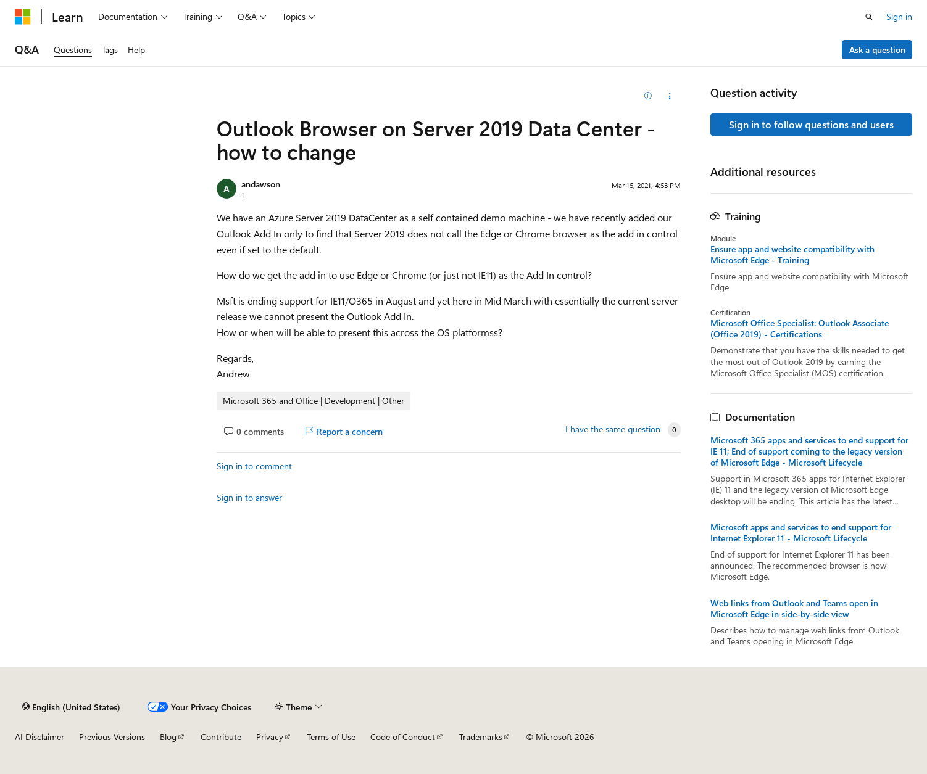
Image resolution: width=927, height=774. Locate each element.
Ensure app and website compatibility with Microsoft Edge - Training (792, 255)
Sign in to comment (254, 466)
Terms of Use (331, 737)
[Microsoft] (23, 17)
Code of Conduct (402, 737)
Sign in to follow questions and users (811, 124)
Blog (168, 737)
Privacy (269, 737)
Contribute (221, 737)
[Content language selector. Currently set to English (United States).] (71, 707)
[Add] (648, 96)
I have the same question (612, 429)
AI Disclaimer (39, 737)
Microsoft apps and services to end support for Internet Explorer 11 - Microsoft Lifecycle (800, 533)
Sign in (899, 16)
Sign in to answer (249, 497)
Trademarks (480, 737)
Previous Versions (112, 737)
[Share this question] (669, 96)
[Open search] (869, 17)
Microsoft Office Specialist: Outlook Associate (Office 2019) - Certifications (799, 329)
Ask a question (877, 50)
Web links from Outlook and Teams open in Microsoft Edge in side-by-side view (794, 609)
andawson (260, 184)
